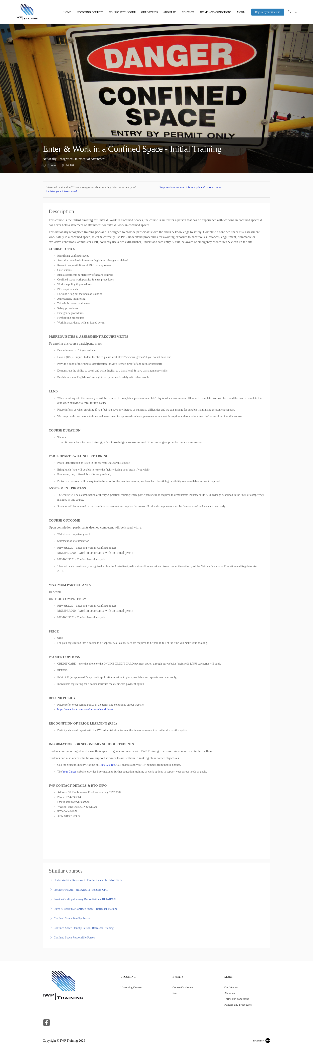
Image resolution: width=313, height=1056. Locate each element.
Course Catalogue (122, 12)
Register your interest (267, 12)
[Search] (289, 11)
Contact (188, 12)
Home (67, 12)
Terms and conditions (216, 12)
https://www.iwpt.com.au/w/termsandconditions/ (85, 709)
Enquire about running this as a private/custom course (190, 187)
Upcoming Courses (90, 12)
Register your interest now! (61, 191)
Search (176, 993)
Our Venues (149, 12)
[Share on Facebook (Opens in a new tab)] (46, 1023)
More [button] (241, 12)
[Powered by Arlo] (261, 1040)
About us (169, 12)
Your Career (69, 771)
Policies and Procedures (238, 1004)
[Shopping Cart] (295, 11)
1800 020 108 (107, 764)
